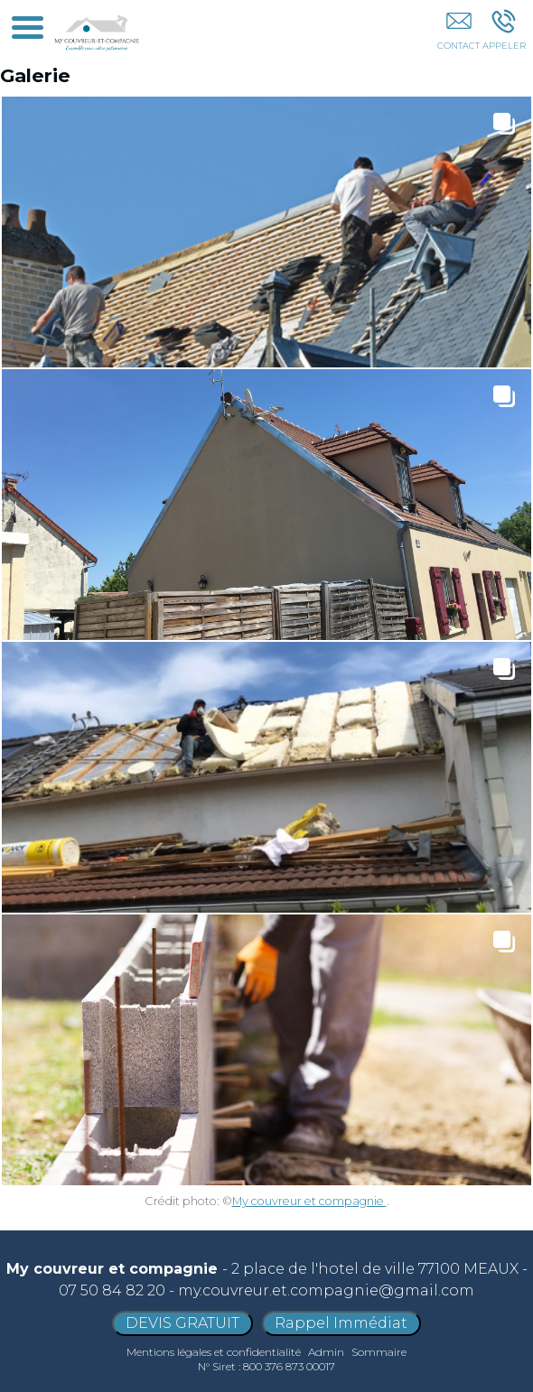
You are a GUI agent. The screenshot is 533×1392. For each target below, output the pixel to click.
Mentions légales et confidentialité (213, 1352)
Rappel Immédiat (341, 1323)
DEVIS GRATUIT (182, 1323)
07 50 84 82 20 (112, 1290)
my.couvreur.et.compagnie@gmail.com (326, 1290)
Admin (326, 1352)
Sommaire (379, 1352)
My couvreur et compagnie (309, 1201)
